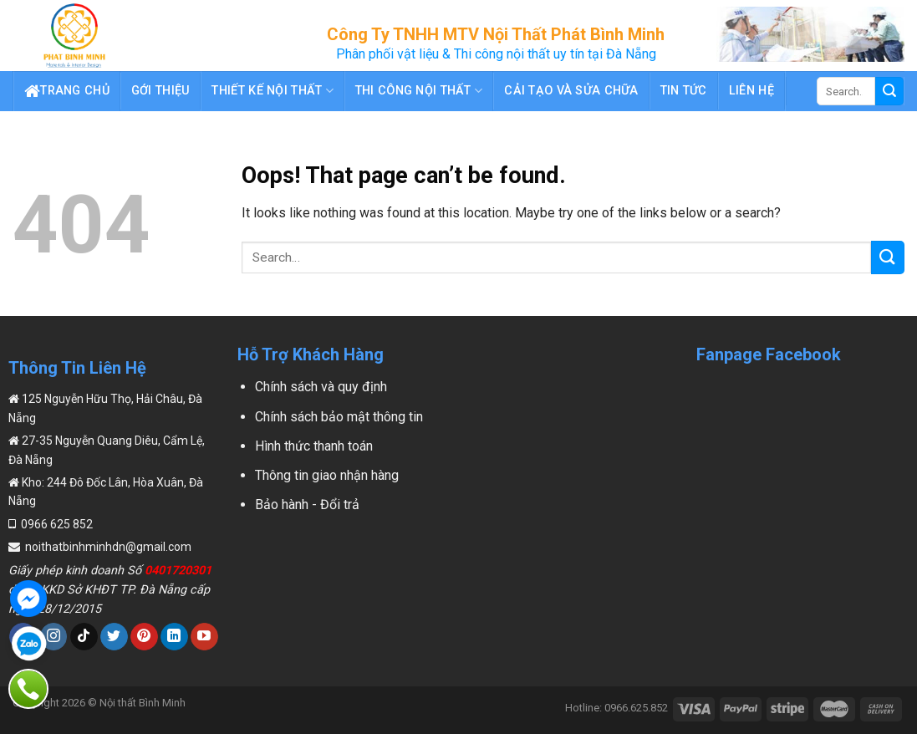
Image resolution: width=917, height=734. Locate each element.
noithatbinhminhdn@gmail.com (107, 546)
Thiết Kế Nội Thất (272, 91)
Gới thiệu (161, 91)
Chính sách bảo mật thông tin (339, 417)
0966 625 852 (55, 524)
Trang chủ (67, 91)
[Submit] (887, 257)
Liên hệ (751, 91)
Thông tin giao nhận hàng (327, 475)
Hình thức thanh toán (314, 446)
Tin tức (683, 91)
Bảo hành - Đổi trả (307, 504)
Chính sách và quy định (321, 387)
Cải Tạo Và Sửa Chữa (571, 91)
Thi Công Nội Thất (418, 91)
